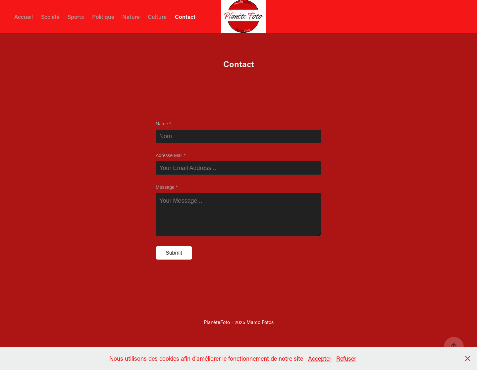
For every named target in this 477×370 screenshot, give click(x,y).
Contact (185, 16)
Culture (157, 16)
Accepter (319, 358)
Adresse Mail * (171, 155)
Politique (103, 16)
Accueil (23, 16)
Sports (76, 16)
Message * (167, 187)
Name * (163, 123)
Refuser (346, 358)
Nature (131, 16)
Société (50, 16)
